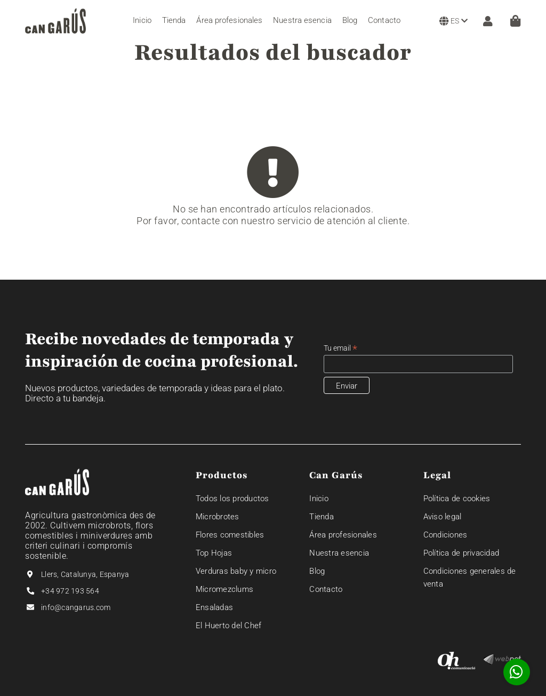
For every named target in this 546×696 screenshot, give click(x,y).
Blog (317, 571)
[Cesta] (515, 20)
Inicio (318, 498)
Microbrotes (217, 516)
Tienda (321, 516)
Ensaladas (214, 607)
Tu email (340, 348)
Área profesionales (343, 535)
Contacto (325, 589)
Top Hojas (214, 553)
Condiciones (445, 535)
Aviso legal (442, 516)
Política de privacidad (461, 553)
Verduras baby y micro (236, 571)
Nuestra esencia (339, 553)
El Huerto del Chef (229, 625)
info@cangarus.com (75, 607)
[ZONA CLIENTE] (485, 21)
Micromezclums (224, 589)
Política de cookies (457, 498)
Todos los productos (232, 498)
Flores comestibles (230, 535)
